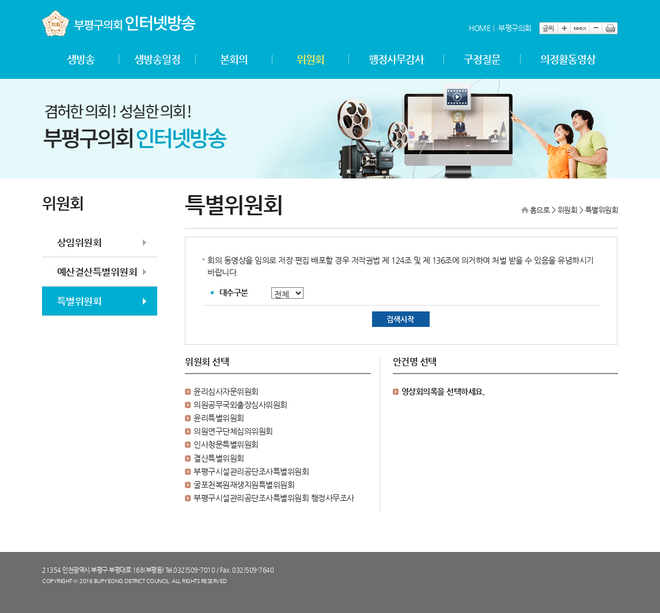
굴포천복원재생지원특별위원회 (244, 484)
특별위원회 (79, 301)
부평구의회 (515, 28)
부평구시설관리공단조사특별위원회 (251, 471)
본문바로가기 (42, 0)
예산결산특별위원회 (97, 271)
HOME (479, 28)
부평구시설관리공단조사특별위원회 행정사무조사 (274, 497)
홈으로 (540, 209)
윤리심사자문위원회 (226, 391)
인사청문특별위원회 (226, 444)
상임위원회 (79, 242)
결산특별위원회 (219, 458)
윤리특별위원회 (219, 417)
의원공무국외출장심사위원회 (240, 404)
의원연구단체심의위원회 (233, 431)
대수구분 (233, 292)
